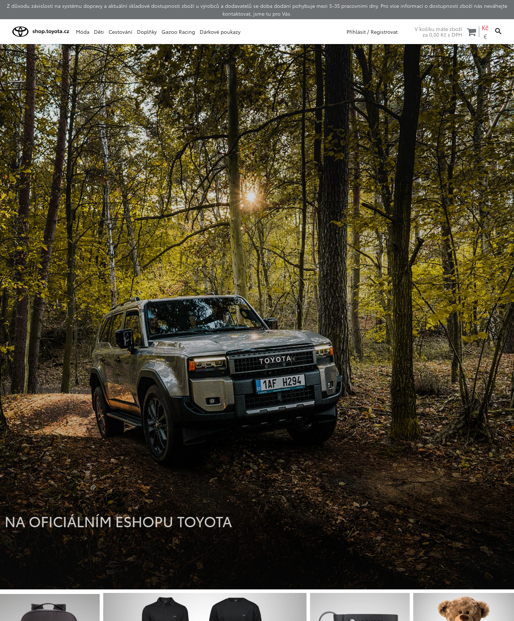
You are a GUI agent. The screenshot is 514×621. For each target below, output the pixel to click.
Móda (82, 31)
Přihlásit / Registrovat (372, 31)
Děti (99, 31)
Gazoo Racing (178, 31)
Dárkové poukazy (220, 31)
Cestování (120, 31)
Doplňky (147, 31)
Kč (485, 27)
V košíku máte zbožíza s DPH (445, 31)
